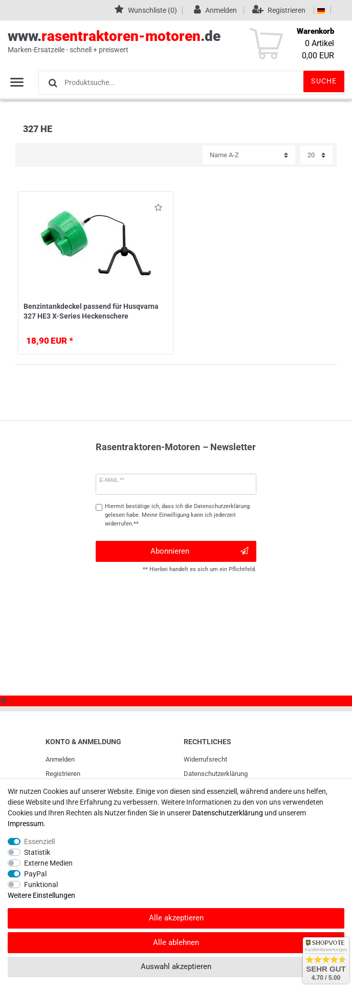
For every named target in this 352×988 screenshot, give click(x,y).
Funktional (41, 884)
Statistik (37, 852)
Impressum (25, 823)
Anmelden (60, 759)
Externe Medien (48, 863)
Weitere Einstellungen (41, 895)
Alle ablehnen (176, 942)
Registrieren (63, 773)
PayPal (35, 874)
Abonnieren (199, 551)
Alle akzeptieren (176, 917)
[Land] (321, 10)
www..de (164, 41)
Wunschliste (158, 209)
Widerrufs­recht (205, 759)
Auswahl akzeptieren (176, 966)
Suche (324, 81)
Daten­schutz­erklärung (216, 773)
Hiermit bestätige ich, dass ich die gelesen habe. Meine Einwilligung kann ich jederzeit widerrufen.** (177, 515)
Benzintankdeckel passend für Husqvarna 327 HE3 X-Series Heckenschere (91, 311)
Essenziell (39, 841)
